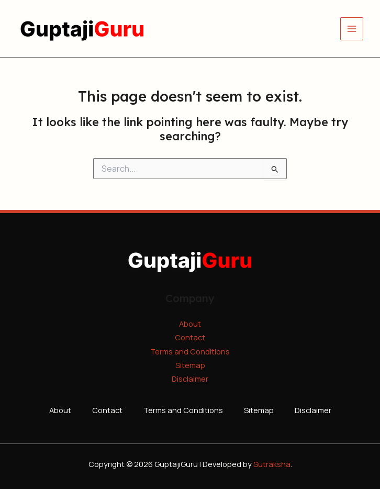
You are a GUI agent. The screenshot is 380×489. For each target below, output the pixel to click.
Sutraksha (271, 464)
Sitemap (190, 365)
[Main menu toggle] (351, 28)
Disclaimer (190, 378)
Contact (190, 337)
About (190, 323)
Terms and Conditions (190, 351)
